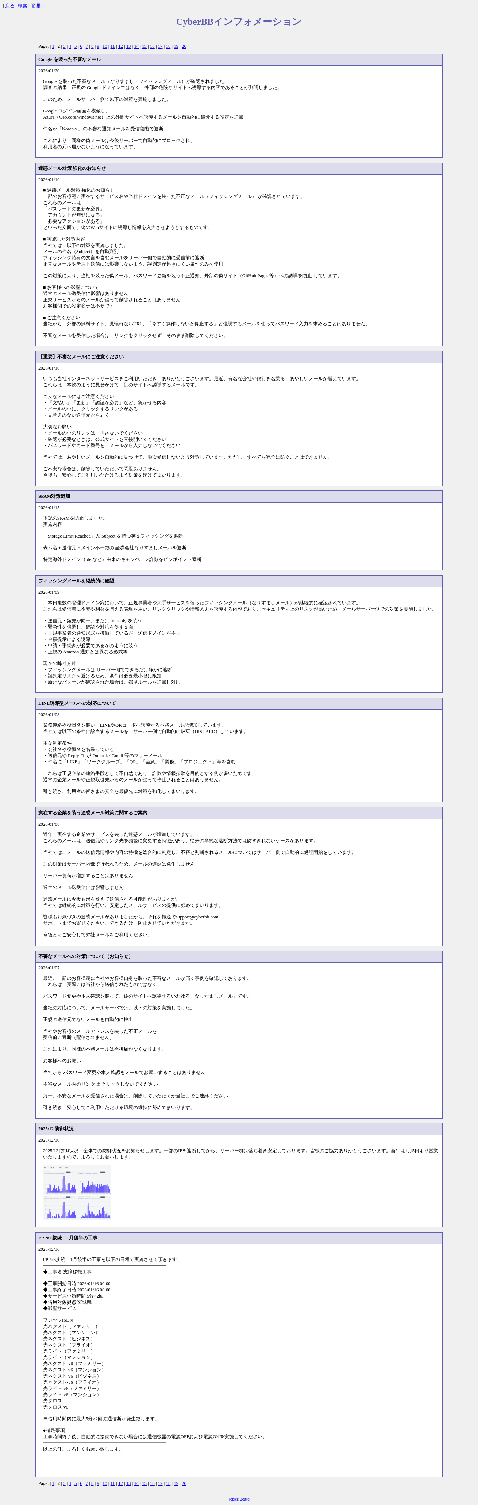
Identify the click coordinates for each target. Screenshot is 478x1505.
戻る (10, 5)
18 (168, 46)
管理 (35, 5)
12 (120, 46)
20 (184, 46)
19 (176, 46)
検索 (22, 5)
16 (152, 46)
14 (136, 46)
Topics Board (239, 1499)
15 (144, 46)
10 (105, 46)
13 (128, 46)
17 (160, 46)
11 (113, 46)
